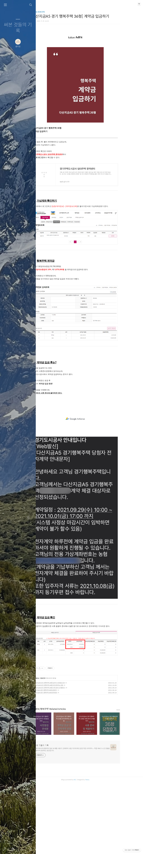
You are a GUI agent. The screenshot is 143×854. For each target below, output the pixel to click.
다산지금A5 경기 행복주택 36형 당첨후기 (58, 761)
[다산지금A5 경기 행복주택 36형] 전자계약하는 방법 (61, 756)
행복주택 (55, 749)
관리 (31, 849)
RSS (22, 849)
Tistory (100, 851)
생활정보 (49, 749)
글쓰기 (4, 849)
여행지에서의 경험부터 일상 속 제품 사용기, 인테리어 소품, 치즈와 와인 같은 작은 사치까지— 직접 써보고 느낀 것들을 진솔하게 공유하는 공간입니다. (84, 821)
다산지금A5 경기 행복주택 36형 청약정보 (58, 764)
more (131, 781)
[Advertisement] (87, 50)
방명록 (13, 849)
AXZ (87, 851)
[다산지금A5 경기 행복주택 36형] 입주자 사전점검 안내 (62, 754)
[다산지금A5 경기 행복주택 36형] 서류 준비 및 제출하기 (62, 759)
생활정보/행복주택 (50, 12)
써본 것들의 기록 (18, 28)
